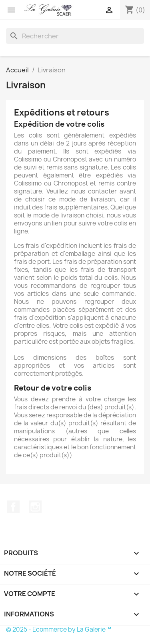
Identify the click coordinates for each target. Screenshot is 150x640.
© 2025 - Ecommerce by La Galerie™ (58, 629)
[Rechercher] (75, 36)
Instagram (35, 506)
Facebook (13, 506)
